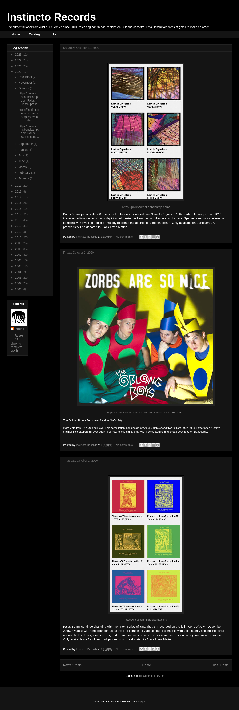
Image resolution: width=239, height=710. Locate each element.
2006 (18, 260)
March (23, 167)
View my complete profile (17, 347)
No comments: (125, 236)
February (25, 172)
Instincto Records (51, 17)
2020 (18, 72)
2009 (18, 243)
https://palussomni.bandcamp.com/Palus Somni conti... (29, 131)
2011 (18, 231)
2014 (18, 214)
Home (16, 34)
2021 (18, 66)
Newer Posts (72, 665)
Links (53, 34)
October (24, 88)
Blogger (140, 701)
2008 (18, 249)
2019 (18, 185)
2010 (18, 237)
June (22, 161)
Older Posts (219, 665)
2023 (18, 54)
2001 (18, 289)
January (24, 178)
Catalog (34, 34)
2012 (18, 225)
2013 (18, 220)
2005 (18, 266)
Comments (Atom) (154, 675)
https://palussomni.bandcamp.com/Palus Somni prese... (29, 99)
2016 (18, 203)
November (26, 82)
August (23, 149)
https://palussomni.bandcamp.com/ (146, 207)
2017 (18, 197)
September (26, 144)
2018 (18, 191)
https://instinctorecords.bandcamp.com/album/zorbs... (28, 115)
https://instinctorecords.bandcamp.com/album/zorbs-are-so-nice (145, 412)
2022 (18, 60)
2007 (18, 254)
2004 (18, 272)
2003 (18, 277)
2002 (18, 283)
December (26, 77)
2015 (18, 208)
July (22, 155)
